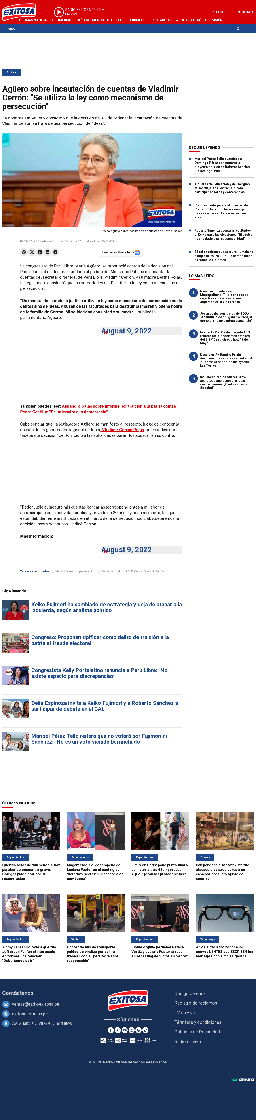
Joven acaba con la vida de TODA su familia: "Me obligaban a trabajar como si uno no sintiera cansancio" (226, 317)
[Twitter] (118, 1030)
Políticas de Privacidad (197, 1032)
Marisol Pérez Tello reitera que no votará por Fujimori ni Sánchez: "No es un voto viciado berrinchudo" (99, 739)
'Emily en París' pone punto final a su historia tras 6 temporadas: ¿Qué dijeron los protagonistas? (159, 869)
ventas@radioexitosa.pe (35, 1004)
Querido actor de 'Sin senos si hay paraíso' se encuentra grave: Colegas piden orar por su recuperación (31, 872)
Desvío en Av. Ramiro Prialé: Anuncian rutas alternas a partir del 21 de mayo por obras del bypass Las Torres (226, 360)
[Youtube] (125, 1030)
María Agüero (64, 571)
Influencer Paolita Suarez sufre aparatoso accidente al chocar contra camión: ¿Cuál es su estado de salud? (226, 382)
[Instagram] (132, 1030)
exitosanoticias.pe (30, 1013)
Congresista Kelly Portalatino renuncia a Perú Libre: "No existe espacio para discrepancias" (99, 673)
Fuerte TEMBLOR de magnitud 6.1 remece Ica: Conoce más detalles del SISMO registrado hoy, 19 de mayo (225, 338)
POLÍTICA (132, 571)
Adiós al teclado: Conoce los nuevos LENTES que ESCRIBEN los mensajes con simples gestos (224, 951)
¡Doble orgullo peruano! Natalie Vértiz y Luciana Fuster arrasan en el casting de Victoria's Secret (159, 951)
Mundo (98, 20)
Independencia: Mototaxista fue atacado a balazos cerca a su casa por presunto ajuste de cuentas (222, 872)
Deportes (115, 20)
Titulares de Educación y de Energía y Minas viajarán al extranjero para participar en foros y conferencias (222, 188)
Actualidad (61, 20)
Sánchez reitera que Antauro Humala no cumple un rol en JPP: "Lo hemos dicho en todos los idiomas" (224, 256)
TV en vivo (184, 1012)
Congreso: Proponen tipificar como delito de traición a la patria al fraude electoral (100, 640)
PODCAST (245, 12)
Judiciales (136, 20)
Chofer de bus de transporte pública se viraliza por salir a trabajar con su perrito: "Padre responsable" (92, 954)
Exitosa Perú (190, 20)
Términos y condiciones (197, 1022)
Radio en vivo (187, 1041)
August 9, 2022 (126, 331)
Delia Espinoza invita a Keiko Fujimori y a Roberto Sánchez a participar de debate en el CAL (104, 706)
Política (81, 20)
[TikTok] (145, 1030)
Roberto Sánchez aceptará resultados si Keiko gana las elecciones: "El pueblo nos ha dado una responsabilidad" (224, 234)
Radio (24, 37)
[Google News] (138, 1030)
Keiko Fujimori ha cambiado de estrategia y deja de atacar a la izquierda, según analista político (106, 607)
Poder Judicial (111, 571)
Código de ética (190, 993)
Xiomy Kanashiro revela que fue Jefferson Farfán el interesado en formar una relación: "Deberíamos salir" (29, 954)
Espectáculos (160, 20)
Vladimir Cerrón (154, 571)
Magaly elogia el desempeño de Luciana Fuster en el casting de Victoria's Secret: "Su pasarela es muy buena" (95, 872)
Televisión (213, 20)
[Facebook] (111, 1030)
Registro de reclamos (195, 1003)
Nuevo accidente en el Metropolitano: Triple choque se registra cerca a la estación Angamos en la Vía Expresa (224, 296)
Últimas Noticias (33, 20)
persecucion (87, 571)
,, (122, 429)
